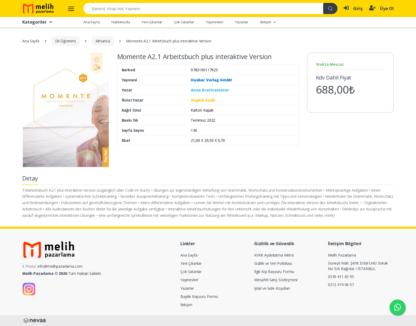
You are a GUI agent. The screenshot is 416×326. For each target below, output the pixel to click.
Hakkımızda (120, 22)
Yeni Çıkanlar (152, 22)
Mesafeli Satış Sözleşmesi (275, 279)
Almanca (103, 40)
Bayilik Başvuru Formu (199, 296)
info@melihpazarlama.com (60, 266)
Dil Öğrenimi (65, 40)
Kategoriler (37, 22)
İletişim (186, 304)
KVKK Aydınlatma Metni (274, 255)
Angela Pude (203, 100)
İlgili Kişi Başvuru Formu (274, 271)
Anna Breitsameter (210, 89)
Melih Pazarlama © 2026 (44, 273)
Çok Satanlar (184, 22)
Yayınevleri (214, 22)
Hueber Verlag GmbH (211, 79)
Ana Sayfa (91, 22)
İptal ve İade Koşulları (272, 288)
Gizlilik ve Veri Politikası (273, 263)
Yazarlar (241, 22)
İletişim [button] (266, 22)
